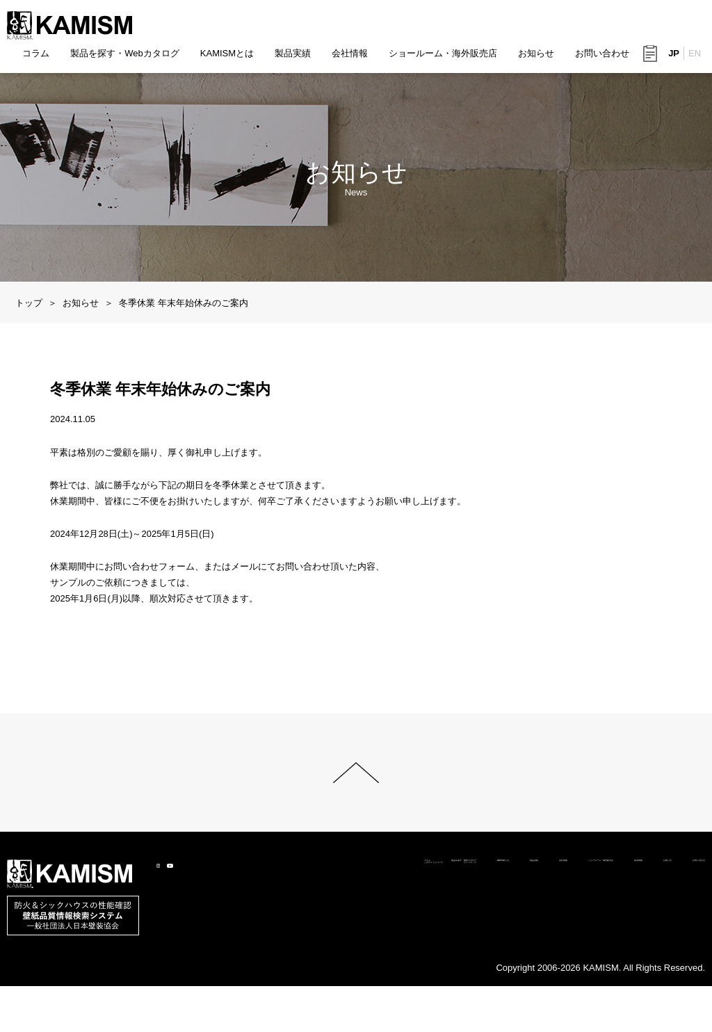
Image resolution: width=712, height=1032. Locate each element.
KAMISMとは (227, 53)
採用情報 (555, 971)
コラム (35, 53)
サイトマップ (170, 987)
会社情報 (350, 53)
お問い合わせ (602, 53)
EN (694, 54)
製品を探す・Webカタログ (124, 53)
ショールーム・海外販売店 (443, 53)
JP (673, 54)
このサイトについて (81, 987)
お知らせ (536, 53)
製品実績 (293, 53)
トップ (28, 302)
